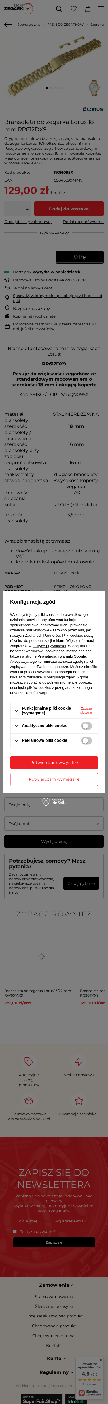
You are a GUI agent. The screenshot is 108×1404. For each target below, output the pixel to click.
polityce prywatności (49, 646)
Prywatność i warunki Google (61, 656)
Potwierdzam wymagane (54, 779)
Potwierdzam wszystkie (54, 762)
